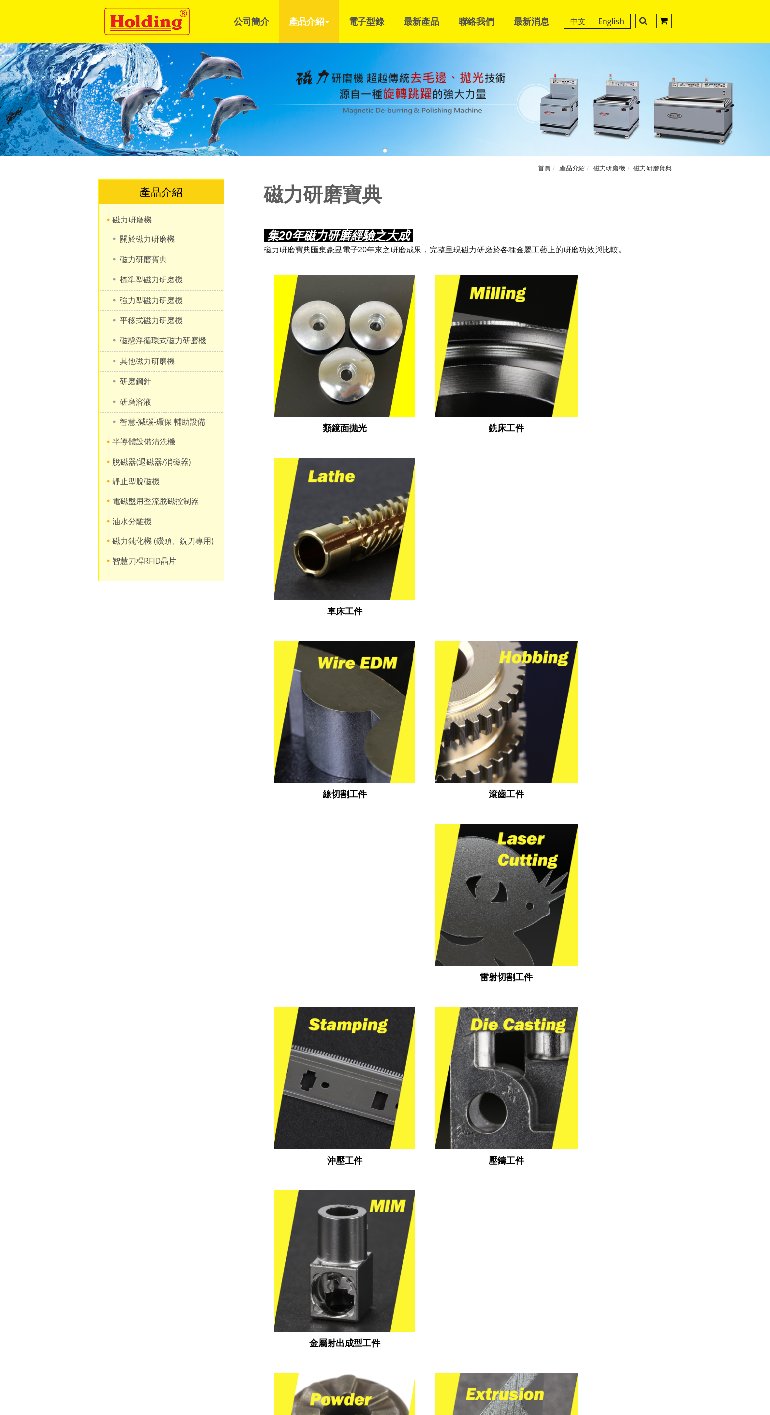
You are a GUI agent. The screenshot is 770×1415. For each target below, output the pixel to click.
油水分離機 (132, 521)
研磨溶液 (135, 401)
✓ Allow (385, 1152)
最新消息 (531, 21)
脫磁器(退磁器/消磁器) (151, 461)
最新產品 (421, 21)
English (611, 21)
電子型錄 (366, 21)
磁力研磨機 (609, 168)
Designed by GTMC (361, 1114)
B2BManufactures (463, 1114)
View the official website (410, 1231)
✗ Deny (385, 1163)
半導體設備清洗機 (143, 441)
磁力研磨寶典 (652, 168)
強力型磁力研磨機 (151, 300)
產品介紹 (309, 21)
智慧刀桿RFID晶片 (144, 560)
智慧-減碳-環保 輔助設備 (162, 421)
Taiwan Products (413, 1114)
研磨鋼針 (135, 381)
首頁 (544, 168)
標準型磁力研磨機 (151, 279)
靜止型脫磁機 (136, 481)
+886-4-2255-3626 (381, 1064)
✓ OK (528, 1409)
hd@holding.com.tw (385, 1078)
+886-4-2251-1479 (381, 1050)
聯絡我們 (476, 21)
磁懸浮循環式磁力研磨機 (163, 340)
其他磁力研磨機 (147, 361)
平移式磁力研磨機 (151, 320)
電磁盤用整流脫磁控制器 (155, 501)
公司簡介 (251, 21)
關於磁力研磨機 (147, 238)
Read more (340, 1231)
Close (385, 1130)
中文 (578, 21)
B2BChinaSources (516, 1114)
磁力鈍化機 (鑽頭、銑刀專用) (163, 540)
